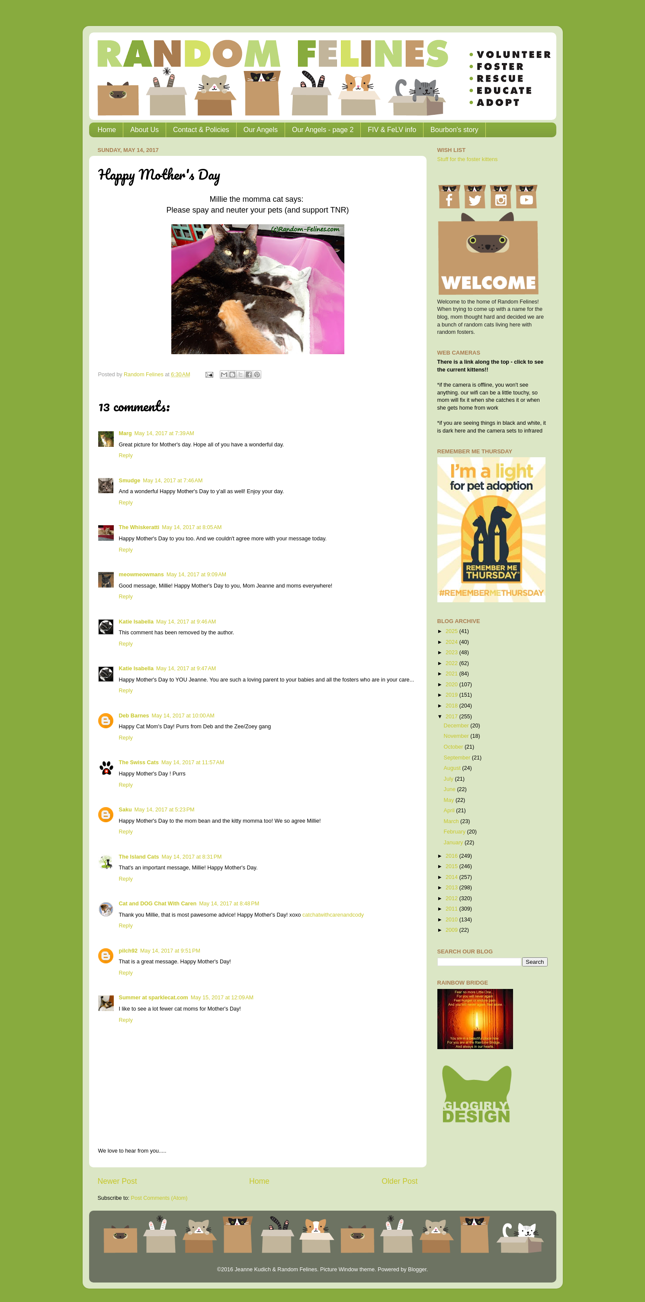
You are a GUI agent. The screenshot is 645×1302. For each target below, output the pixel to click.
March (452, 821)
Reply (126, 455)
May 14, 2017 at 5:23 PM (165, 810)
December (457, 726)
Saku (125, 810)
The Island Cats (139, 857)
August (453, 768)
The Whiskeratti (139, 527)
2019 (452, 695)
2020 (452, 685)
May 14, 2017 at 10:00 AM (183, 716)
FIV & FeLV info (392, 129)
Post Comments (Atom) (159, 1198)
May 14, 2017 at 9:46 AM (186, 622)
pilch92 (128, 951)
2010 (452, 920)
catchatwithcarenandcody (333, 915)
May (450, 800)
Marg (125, 433)
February (455, 832)
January (454, 843)
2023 (452, 652)
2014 (452, 877)
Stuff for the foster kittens (467, 159)
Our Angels (261, 129)
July (449, 779)
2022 (452, 663)
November (457, 736)
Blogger (417, 1269)
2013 (452, 888)
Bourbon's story (454, 129)
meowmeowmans (141, 575)
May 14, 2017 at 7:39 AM (164, 433)
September (458, 758)
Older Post (399, 1181)
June (450, 789)
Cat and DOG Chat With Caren (158, 904)
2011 (452, 909)
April (450, 811)
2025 (452, 631)
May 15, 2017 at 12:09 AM (222, 998)
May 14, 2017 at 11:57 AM (192, 762)
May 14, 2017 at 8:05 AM (191, 527)
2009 (452, 930)
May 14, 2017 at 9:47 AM (186, 669)
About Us (144, 129)
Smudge (130, 481)
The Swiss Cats (139, 762)
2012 (452, 898)
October (454, 747)
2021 (452, 674)
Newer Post (117, 1181)
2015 (452, 866)
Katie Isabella (136, 622)
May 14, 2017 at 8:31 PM (192, 857)
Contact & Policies (201, 129)
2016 (452, 856)
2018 (452, 706)
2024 (452, 642)
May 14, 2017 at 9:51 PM (170, 951)
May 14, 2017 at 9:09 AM (196, 575)
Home (107, 129)
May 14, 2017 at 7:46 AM (172, 481)
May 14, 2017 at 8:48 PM (229, 904)
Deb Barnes (134, 716)
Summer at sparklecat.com (153, 998)
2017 (452, 717)
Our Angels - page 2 (322, 129)
